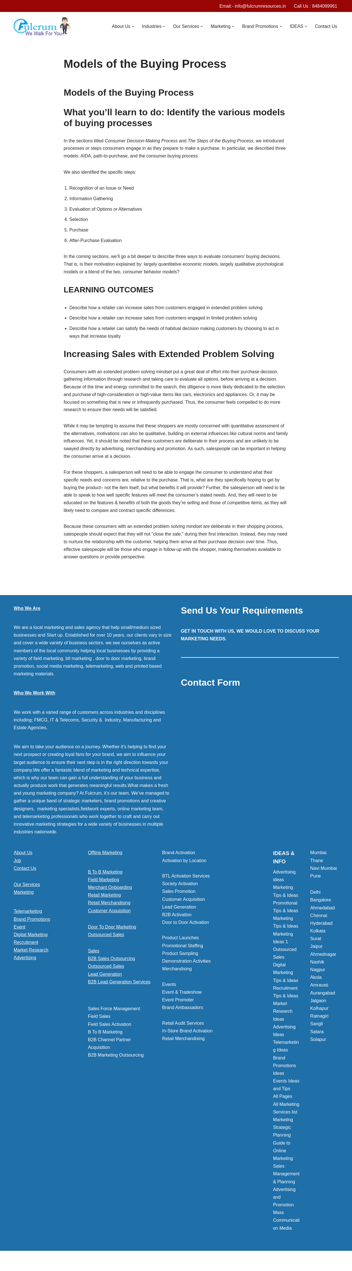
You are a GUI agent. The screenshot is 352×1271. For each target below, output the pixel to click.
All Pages (282, 1102)
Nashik (317, 967)
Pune (315, 881)
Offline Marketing (105, 858)
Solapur (318, 1045)
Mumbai (318, 858)
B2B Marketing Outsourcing (116, 1060)
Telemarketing (28, 917)
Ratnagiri (319, 1021)
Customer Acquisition (109, 916)
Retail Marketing (104, 900)
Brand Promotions (32, 924)
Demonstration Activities (186, 966)
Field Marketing (103, 885)
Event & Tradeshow (182, 997)
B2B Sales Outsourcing (111, 964)
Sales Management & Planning (286, 1179)
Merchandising (177, 974)
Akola (316, 983)
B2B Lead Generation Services (119, 987)
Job (17, 866)
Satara (317, 1037)
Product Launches (180, 943)
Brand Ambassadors (182, 1013)
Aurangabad (322, 998)
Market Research (31, 955)
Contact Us (326, 26)
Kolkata (317, 936)
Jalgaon (318, 1006)
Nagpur (317, 975)
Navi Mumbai (323, 874)
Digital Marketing (31, 940)
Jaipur (316, 952)
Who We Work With (34, 698)
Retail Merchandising (109, 908)
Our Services (27, 890)
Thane (316, 866)
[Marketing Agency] (42, 26)
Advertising (25, 963)
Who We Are (27, 614)
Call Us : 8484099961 (315, 6)
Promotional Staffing (182, 951)
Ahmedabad (322, 913)
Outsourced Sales (106, 940)
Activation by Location (184, 866)
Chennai (318, 921)
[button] (131, 26)
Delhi (315, 897)
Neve (19, 1263)
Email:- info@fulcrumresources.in (251, 6)
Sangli (316, 1029)
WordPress (64, 1263)
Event (19, 932)
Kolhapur (319, 1014)
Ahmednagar (323, 960)
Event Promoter (178, 1005)
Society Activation (180, 889)
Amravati (319, 990)
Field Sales (99, 1022)
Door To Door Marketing (112, 932)
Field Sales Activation (109, 1030)
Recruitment (26, 948)
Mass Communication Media (286, 1226)
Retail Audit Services (183, 1028)
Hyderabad (321, 928)
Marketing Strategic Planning (283, 1133)
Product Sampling (180, 959)
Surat (315, 944)
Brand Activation (178, 858)
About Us (23, 858)
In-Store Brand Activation (187, 1036)
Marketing (24, 897)
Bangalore (320, 905)
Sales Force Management (114, 1014)
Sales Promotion (178, 897)
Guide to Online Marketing (283, 1156)
